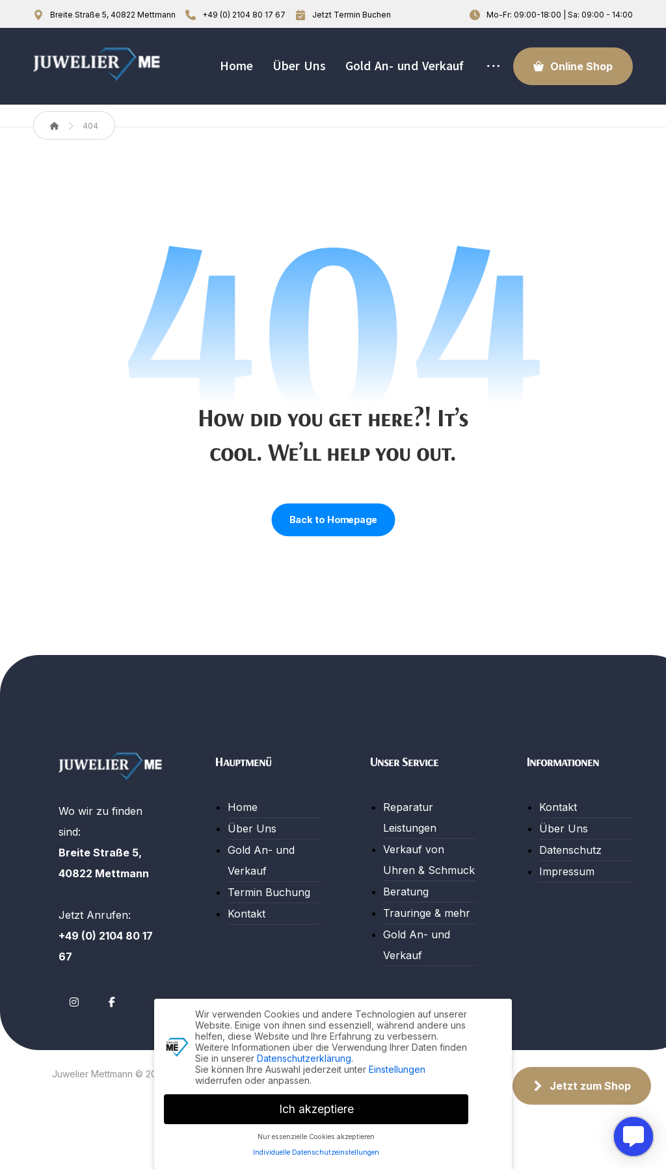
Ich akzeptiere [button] (316, 1106)
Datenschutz (570, 890)
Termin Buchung (269, 933)
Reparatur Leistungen (409, 858)
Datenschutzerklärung (304, 1054)
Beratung (406, 932)
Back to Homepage (333, 561)
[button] (74, 1043)
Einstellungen (397, 1066)
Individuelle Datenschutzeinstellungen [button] (316, 1150)
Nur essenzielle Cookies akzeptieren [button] (316, 1133)
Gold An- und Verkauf (261, 901)
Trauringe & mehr (426, 953)
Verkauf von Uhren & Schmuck (429, 901)
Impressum (566, 912)
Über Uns (252, 869)
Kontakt (246, 954)
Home (243, 847)
